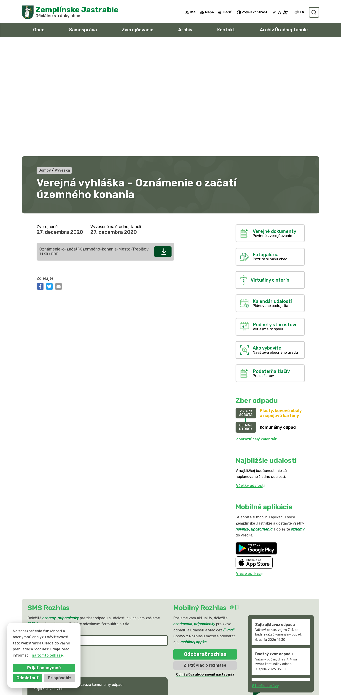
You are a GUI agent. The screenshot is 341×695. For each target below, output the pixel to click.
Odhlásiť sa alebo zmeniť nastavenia (205, 562)
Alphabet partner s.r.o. (89, 644)
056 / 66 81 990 (267, 675)
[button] (153, 589)
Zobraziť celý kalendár (256, 326)
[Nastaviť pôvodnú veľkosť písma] (279, 12)
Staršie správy (265, 573)
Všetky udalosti (250, 373)
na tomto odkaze (47, 655)
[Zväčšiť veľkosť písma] (285, 12)
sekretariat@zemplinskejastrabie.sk (286, 685)
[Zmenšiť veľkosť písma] (274, 12)
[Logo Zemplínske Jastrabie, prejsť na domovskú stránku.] (70, 12)
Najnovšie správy (57, 591)
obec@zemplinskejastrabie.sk (280, 680)
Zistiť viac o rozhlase (205, 552)
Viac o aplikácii (249, 461)
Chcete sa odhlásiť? (44, 552)
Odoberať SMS (49, 542)
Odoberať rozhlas (205, 541)
